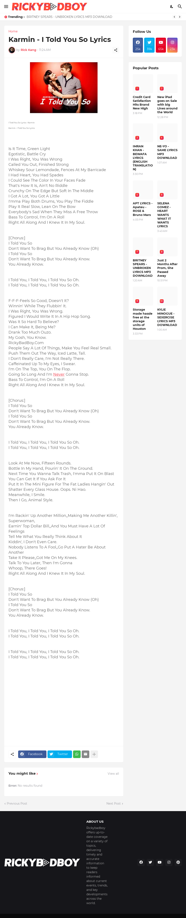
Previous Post (17, 803)
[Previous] (174, 17)
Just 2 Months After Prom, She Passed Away (167, 268)
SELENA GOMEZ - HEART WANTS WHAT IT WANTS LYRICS (164, 214)
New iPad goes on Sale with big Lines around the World (167, 104)
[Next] (180, 17)
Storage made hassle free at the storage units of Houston (142, 319)
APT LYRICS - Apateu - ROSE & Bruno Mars (142, 209)
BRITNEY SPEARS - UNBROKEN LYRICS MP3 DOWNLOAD (69, 17)
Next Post (113, 803)
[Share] (115, 50)
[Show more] (94, 754)
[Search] (180, 6)
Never (59, 374)
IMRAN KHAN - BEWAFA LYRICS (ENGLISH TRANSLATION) (143, 157)
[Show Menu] (6, 6)
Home (13, 31)
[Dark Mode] (172, 6)
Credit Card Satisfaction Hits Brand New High (142, 102)
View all (113, 773)
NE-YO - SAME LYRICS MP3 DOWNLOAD (167, 152)
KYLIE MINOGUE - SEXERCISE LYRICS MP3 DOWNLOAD (167, 317)
